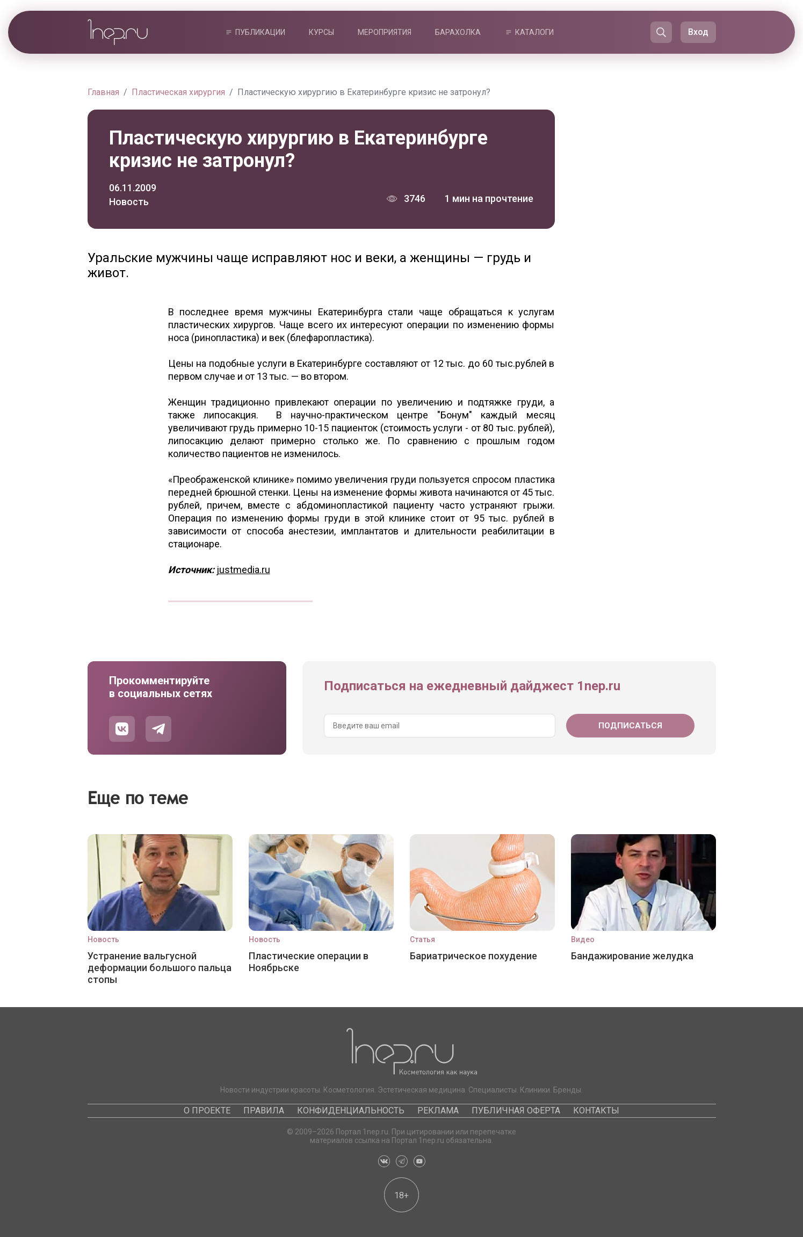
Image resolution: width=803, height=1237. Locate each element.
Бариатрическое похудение (473, 955)
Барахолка (458, 32)
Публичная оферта (516, 1110)
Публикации (260, 32)
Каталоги (534, 32)
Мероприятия (384, 32)
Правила (263, 1110)
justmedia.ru (243, 569)
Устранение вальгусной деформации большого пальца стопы (160, 967)
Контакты (596, 1110)
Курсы (321, 32)
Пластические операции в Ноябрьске (308, 961)
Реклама (438, 1110)
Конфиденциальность (350, 1110)
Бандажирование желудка (632, 955)
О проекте (207, 1110)
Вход (698, 32)
